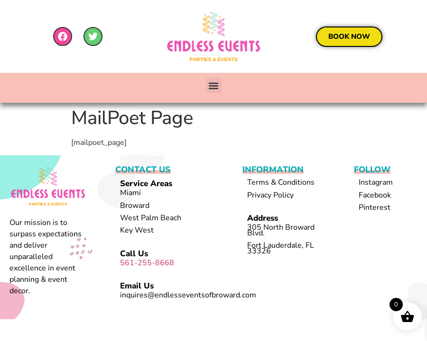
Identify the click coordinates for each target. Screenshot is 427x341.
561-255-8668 (147, 263)
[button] (214, 85)
